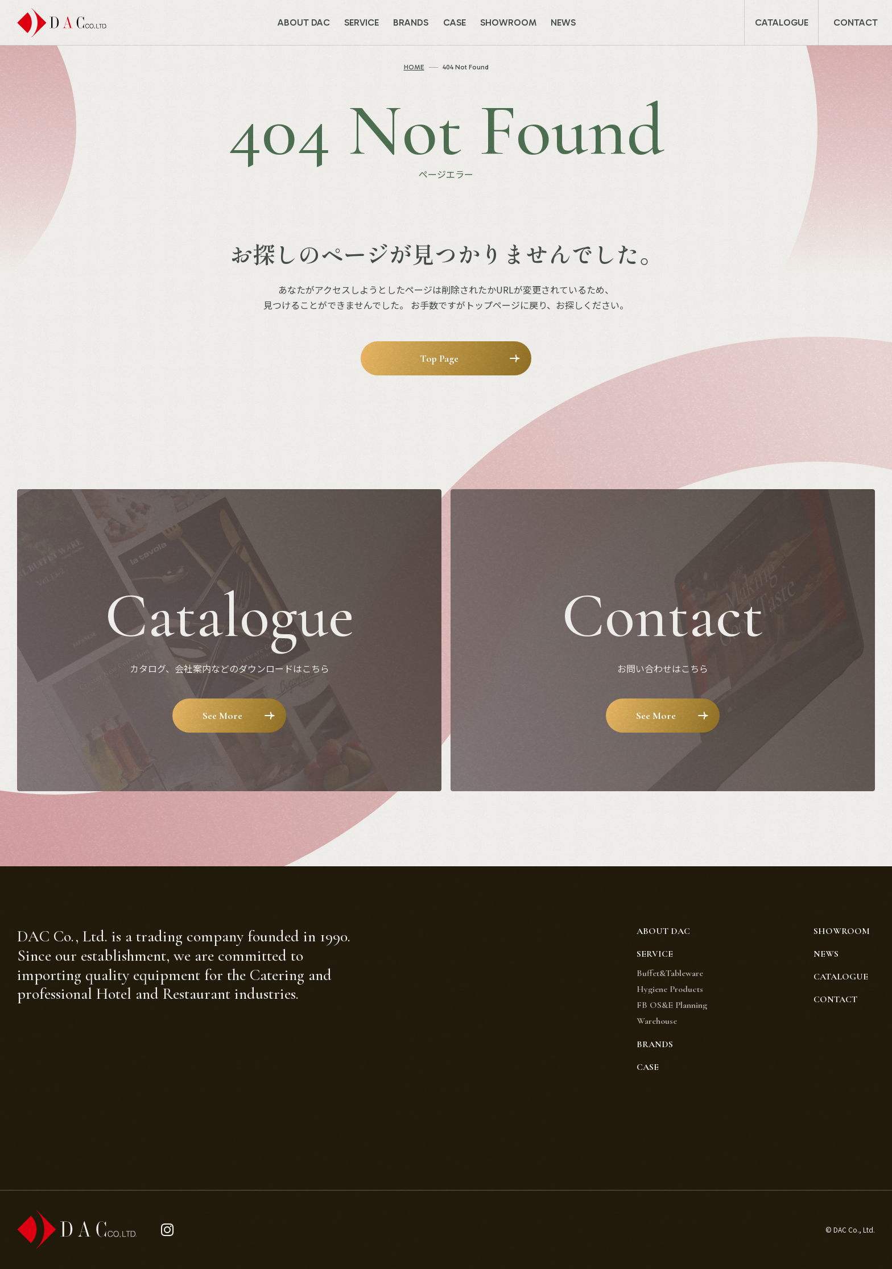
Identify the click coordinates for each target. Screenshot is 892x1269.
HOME (414, 67)
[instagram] (167, 1230)
